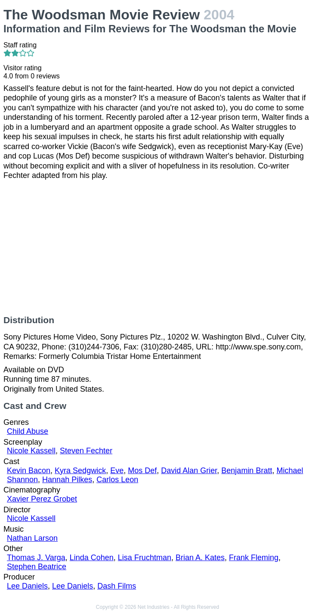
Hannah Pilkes (67, 479)
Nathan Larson (32, 538)
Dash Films (116, 586)
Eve (117, 470)
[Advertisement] (157, 247)
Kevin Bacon (28, 470)
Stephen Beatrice (36, 566)
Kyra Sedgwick (80, 470)
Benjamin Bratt (246, 470)
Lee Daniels (27, 586)
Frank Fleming (253, 557)
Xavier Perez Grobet (42, 499)
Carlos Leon (117, 479)
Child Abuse (27, 431)
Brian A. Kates (200, 557)
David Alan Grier (189, 470)
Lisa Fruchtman (144, 557)
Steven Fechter (86, 450)
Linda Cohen (92, 557)
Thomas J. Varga (36, 557)
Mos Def (142, 470)
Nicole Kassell (31, 450)
